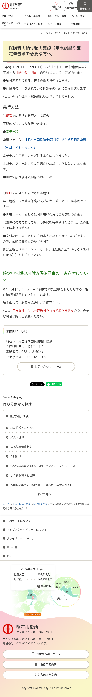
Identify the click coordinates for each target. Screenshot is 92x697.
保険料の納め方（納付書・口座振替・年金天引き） (41, 485)
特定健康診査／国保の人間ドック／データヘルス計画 (42, 466)
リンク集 (12, 547)
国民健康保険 (19, 416)
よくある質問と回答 (22, 475)
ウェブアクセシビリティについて (27, 529)
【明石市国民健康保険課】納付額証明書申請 (55, 139)
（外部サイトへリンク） (20, 147)
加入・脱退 (17, 437)
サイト (11, 556)
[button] (56, 6)
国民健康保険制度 (21, 446)
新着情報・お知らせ (22, 427)
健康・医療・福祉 (21, 504)
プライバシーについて (20, 538)
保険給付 (15, 456)
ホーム (6, 504)
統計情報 (46, 586)
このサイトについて (19, 521)
